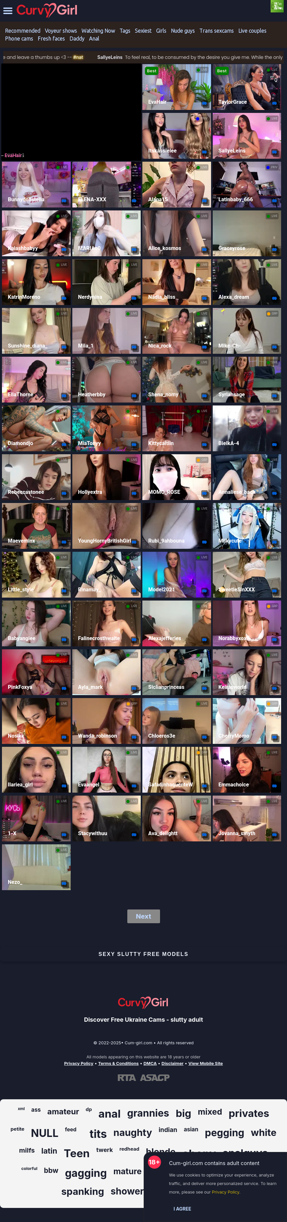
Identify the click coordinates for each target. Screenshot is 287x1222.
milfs (27, 1150)
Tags (124, 31)
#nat (93, 57)
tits (98, 1134)
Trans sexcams (216, 31)
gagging (86, 1173)
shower (127, 1191)
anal (110, 1113)
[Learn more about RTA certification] (127, 1077)
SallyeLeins (124, 57)
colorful (29, 1168)
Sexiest (143, 31)
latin (49, 1151)
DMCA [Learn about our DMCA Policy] (149, 1063)
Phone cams (19, 39)
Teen (77, 1153)
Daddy (76, 39)
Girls (161, 31)
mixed (210, 1112)
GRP (275, 313)
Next (143, 916)
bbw (51, 1170)
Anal (94, 39)
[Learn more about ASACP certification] (155, 1077)
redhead (129, 1149)
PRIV (204, 118)
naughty (133, 1132)
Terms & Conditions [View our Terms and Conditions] (118, 1063)
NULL (45, 1133)
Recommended (22, 31)
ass (36, 1109)
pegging (224, 1133)
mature (127, 1171)
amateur (63, 1111)
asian (191, 1129)
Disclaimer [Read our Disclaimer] (173, 1063)
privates (249, 1113)
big (183, 1113)
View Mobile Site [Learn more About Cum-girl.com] (205, 1063)
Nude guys (183, 31)
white (264, 1132)
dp (89, 1109)
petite (17, 1129)
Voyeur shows (61, 31)
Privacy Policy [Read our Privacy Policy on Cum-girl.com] (78, 1063)
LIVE (204, 69)
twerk (104, 1149)
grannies (148, 1113)
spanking (82, 1191)
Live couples (252, 31)
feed (71, 1129)
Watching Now (98, 31)
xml (21, 1108)
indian (168, 1130)
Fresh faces (51, 39)
